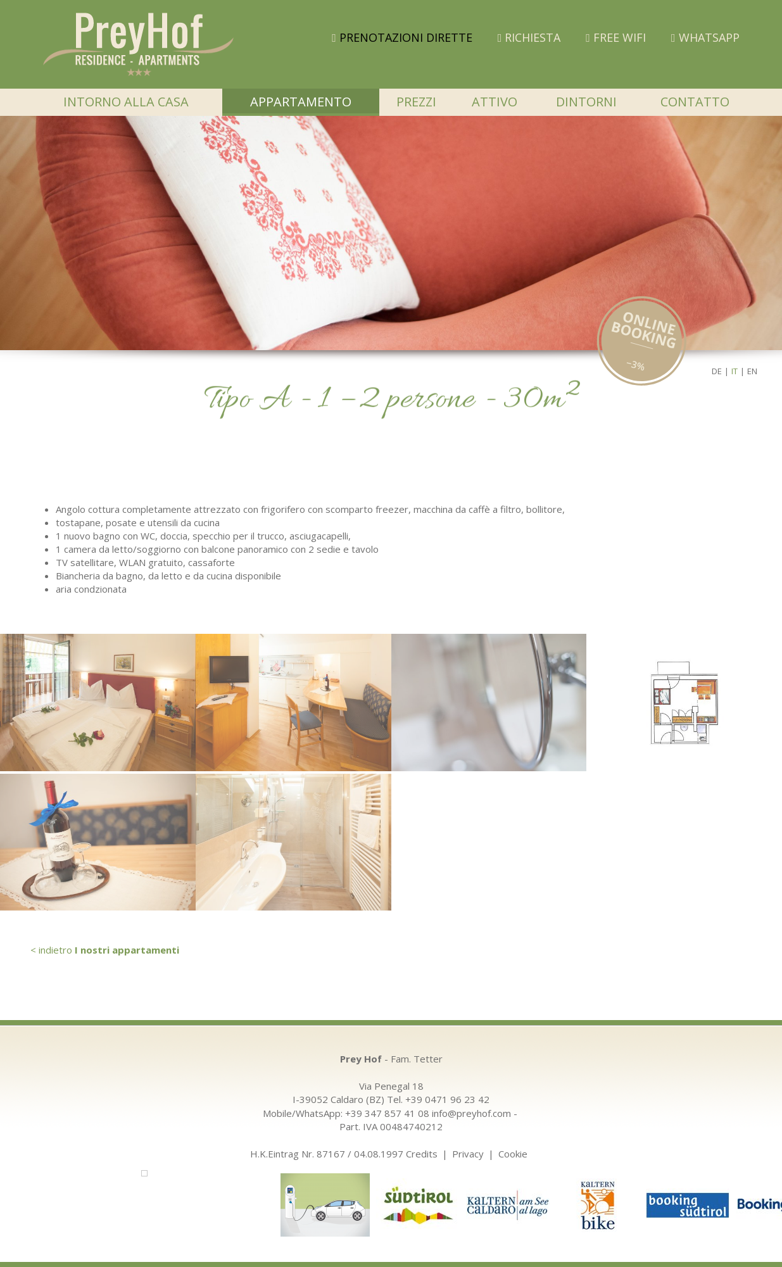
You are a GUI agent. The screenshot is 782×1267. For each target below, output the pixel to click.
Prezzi (416, 101)
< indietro (104, 949)
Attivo (494, 101)
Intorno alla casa (126, 101)
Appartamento (300, 101)
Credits (422, 1153)
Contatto (694, 101)
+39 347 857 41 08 (387, 1113)
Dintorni (586, 101)
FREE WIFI (616, 37)
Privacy (468, 1153)
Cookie (512, 1153)
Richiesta (529, 37)
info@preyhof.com (471, 1113)
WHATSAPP (705, 37)
